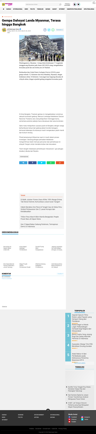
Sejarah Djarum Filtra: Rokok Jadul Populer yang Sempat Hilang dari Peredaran (81, 317)
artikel (36, 417)
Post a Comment (7, 278)
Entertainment (39, 415)
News (26, 9)
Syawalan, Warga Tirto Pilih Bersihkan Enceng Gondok (81, 345)
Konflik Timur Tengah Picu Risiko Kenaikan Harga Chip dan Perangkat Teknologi (79, 389)
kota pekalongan (89, 9)
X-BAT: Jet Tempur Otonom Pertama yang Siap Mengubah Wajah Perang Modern (78, 405)
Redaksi (31, 428)
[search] (43, 4)
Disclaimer (38, 428)
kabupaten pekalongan (74, 9)
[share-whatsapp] (53, 29)
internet (62, 9)
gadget (54, 9)
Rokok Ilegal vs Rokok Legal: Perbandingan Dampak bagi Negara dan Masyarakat (81, 326)
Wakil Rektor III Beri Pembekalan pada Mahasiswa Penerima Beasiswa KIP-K (82, 356)
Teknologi (40, 9)
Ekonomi (20, 415)
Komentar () (59, 30)
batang (48, 9)
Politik (32, 9)
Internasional (17, 9)
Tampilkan (60, 273)
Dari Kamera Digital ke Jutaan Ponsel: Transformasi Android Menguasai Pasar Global (78, 397)
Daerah (8, 9)
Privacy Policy (62, 428)
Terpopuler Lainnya (79, 363)
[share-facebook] (44, 29)
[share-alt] (23, 162)
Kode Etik (54, 428)
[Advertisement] (9, 64)
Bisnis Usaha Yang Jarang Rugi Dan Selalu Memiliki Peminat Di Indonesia (81, 336)
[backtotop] (48, 411)
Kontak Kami (46, 428)
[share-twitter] (48, 29)
